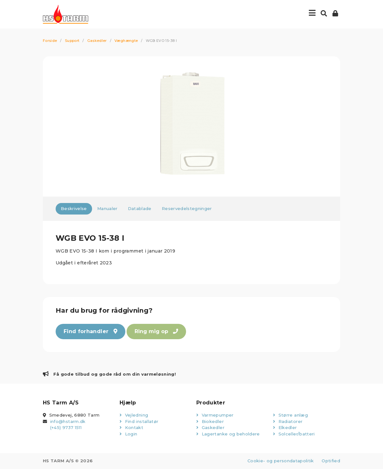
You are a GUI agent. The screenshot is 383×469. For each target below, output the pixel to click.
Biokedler (210, 421)
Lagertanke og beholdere (228, 433)
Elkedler (285, 427)
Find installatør (139, 421)
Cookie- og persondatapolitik (280, 460)
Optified (331, 460)
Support (72, 40)
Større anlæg (290, 415)
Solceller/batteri (294, 433)
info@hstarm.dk (68, 421)
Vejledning (134, 415)
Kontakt (131, 427)
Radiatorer (287, 421)
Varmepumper (215, 415)
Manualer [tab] (107, 208)
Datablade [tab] (140, 208)
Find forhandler (90, 331)
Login (128, 433)
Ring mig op (156, 331)
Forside (50, 40)
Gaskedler (97, 40)
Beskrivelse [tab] (74, 208)
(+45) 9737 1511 (66, 427)
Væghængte (126, 40)
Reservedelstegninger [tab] (187, 208)
